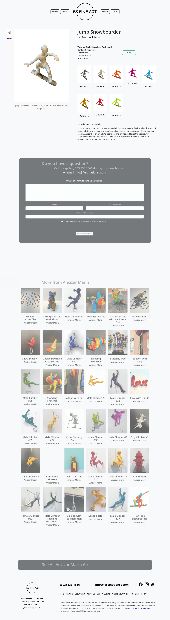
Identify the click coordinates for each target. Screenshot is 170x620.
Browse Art (80, 594)
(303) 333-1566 (70, 585)
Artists (70, 594)
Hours (144, 594)
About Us (91, 594)
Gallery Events (103, 594)
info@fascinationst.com (112, 585)
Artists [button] (55, 11)
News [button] (115, 11)
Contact (135, 594)
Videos (127, 594)
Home (63, 594)
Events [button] (105, 11)
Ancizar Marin (90, 37)
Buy (129, 52)
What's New (117, 594)
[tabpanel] (118, 105)
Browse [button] (65, 11)
